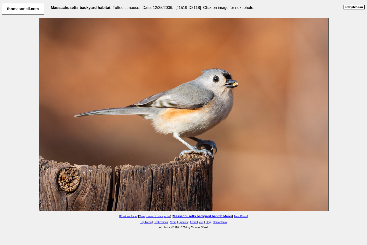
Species (183, 222)
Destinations (161, 222)
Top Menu (146, 222)
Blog (208, 222)
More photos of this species (154, 216)
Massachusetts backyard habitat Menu (202, 216)
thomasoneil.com (23, 9)
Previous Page (128, 216)
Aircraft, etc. (196, 222)
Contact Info (220, 222)
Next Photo (240, 216)
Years (173, 222)
